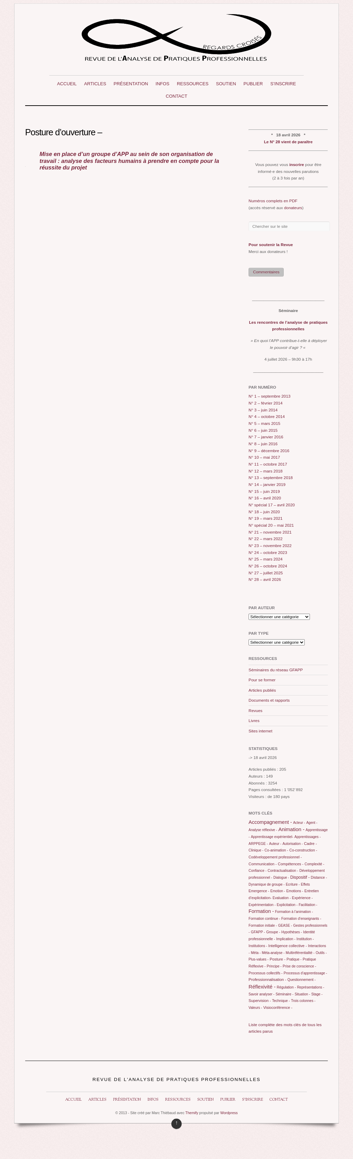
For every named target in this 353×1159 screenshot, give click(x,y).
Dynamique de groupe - (267, 884)
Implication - (285, 939)
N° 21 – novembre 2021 (270, 532)
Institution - (305, 939)
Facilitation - (308, 905)
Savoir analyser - (261, 994)
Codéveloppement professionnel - (275, 857)
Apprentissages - (307, 837)
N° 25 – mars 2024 (266, 559)
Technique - (281, 1001)
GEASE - (285, 925)
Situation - (302, 994)
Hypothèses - (291, 932)
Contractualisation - (283, 871)
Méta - (256, 953)
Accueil (67, 83)
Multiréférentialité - (300, 953)
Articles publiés (262, 690)
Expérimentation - (262, 905)
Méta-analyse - (273, 953)
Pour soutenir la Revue (271, 244)
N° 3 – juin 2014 (263, 410)
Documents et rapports (269, 700)
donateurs (293, 207)
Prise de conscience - (299, 966)
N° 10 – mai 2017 (264, 457)
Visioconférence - (277, 1007)
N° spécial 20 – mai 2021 (271, 525)
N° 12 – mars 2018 (266, 471)
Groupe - (273, 932)
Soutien (226, 83)
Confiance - (257, 871)
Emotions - (294, 891)
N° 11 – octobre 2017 (268, 464)
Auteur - (275, 844)
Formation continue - (264, 919)
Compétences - (290, 864)
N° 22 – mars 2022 (266, 538)
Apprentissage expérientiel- (272, 837)
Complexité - (314, 864)
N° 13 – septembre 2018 (271, 477)
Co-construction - (303, 850)
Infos (162, 83)
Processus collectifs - (265, 973)
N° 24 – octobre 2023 (268, 552)
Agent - (311, 823)
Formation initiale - (263, 925)
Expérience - (302, 898)
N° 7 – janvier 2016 (266, 437)
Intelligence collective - (287, 946)
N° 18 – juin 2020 (264, 511)
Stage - (317, 994)
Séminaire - (284, 994)
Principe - (274, 966)
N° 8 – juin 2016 (263, 443)
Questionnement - (302, 980)
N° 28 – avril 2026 (265, 579)
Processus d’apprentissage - (305, 973)
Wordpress (229, 1113)
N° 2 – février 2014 (266, 403)
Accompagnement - (270, 822)
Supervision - (260, 1001)
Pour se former (262, 680)
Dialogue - (281, 877)
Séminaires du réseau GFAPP (276, 670)
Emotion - (277, 891)
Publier (253, 83)
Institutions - (258, 946)
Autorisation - (292, 844)
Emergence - (259, 891)
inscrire (296, 164)
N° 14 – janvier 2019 (267, 484)
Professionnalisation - (267, 979)
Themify (191, 1113)
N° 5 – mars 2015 (264, 423)
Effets (305, 884)
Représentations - (310, 987)
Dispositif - (300, 877)
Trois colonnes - (303, 1001)
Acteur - (299, 823)
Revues (255, 710)
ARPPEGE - (258, 844)
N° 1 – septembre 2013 (269, 396)
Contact (176, 96)
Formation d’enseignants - (301, 919)
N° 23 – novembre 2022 (270, 545)
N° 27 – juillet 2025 (266, 573)
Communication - (263, 864)
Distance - (319, 877)
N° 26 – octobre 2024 (268, 566)
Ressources (193, 83)
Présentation (131, 83)
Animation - (291, 829)
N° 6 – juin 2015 (263, 430)
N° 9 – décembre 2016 (269, 450)
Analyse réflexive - (263, 830)
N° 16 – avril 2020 (265, 498)
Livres (254, 720)
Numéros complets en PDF (273, 200)
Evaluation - (282, 898)
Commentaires (266, 272)
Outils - (321, 953)
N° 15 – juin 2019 (264, 491)
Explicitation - (287, 905)
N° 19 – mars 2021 (266, 518)
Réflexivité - (262, 987)
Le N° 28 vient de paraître (288, 141)
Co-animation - (276, 850)
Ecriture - (293, 884)
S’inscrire (283, 83)
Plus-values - (259, 959)
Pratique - (293, 959)
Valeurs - (255, 1008)
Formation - (261, 911)
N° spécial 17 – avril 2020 (272, 505)
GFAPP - (258, 932)
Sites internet (260, 731)
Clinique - (256, 850)
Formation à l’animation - (294, 912)
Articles (95, 83)
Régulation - (286, 987)
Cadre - (310, 843)
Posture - (277, 959)
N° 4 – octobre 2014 (267, 416)
